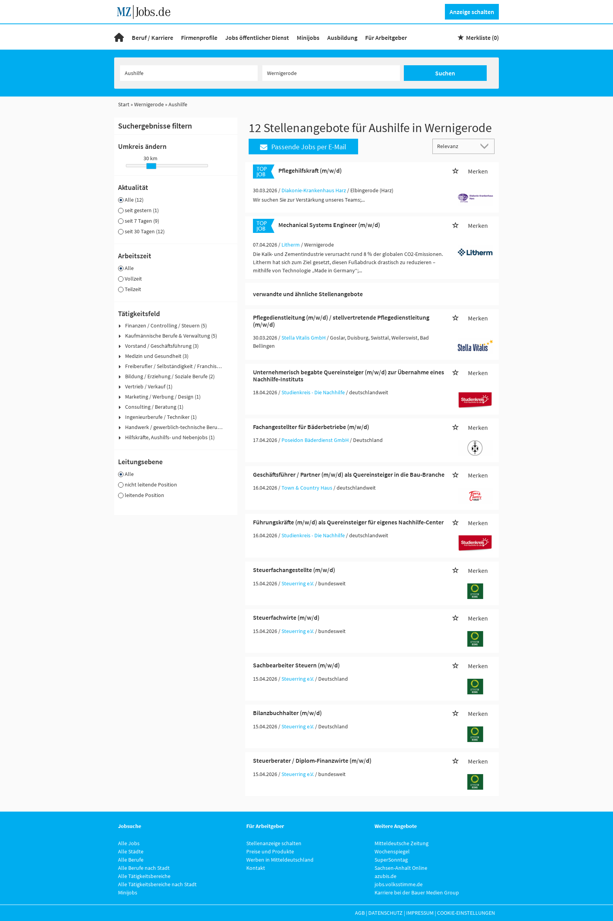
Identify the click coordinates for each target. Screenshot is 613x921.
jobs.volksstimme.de (399, 884)
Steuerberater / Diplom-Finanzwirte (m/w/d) (312, 760)
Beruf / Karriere (152, 37)
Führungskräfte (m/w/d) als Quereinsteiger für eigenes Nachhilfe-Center (348, 522)
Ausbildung (342, 37)
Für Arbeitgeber (386, 37)
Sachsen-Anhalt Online (401, 867)
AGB (360, 912)
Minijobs (308, 37)
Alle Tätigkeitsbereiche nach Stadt (157, 884)
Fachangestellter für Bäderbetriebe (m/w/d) (311, 427)
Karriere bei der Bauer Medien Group (417, 892)
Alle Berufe (130, 859)
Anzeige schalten (472, 12)
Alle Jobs (129, 843)
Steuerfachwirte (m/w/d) (286, 617)
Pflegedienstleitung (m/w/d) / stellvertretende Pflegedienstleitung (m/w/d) (341, 320)
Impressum (420, 912)
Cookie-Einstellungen (466, 912)
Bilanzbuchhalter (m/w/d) (287, 713)
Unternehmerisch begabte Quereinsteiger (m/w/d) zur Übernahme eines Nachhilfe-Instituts (348, 375)
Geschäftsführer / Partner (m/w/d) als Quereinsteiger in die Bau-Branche (349, 474)
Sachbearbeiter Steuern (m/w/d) (296, 665)
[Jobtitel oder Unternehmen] (189, 73)
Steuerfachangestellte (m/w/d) (294, 570)
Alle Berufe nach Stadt (144, 867)
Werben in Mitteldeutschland (280, 859)
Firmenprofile (199, 37)
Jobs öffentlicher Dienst (257, 37)
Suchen (445, 73)
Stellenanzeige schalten (273, 843)
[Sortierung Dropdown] (486, 145)
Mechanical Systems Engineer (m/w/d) (329, 225)
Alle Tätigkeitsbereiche (144, 876)
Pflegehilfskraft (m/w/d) (310, 170)
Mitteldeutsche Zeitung (401, 843)
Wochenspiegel (392, 851)
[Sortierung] (456, 145)
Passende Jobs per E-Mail (303, 146)
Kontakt (255, 867)
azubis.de (385, 876)
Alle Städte (130, 851)
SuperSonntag (391, 859)
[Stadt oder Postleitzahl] (331, 73)
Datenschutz (385, 912)
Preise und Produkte (270, 851)
